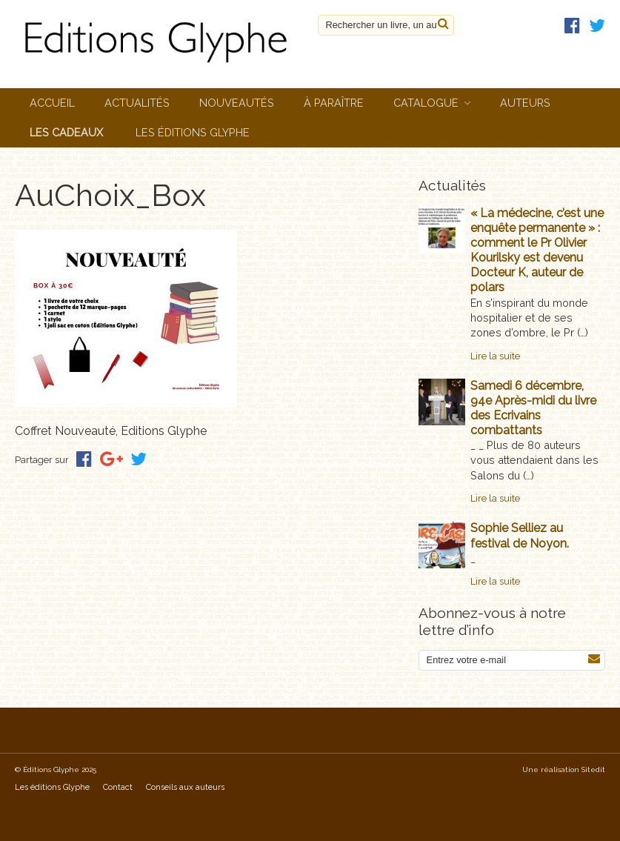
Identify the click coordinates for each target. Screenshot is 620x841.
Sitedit (593, 769)
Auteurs (525, 102)
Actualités (137, 102)
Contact (118, 787)
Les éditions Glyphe (193, 132)
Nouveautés (236, 102)
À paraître (334, 102)
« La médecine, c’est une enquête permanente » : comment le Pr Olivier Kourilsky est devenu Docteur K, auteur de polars (537, 250)
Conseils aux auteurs (185, 787)
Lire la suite (495, 356)
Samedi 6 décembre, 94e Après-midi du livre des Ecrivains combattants (533, 408)
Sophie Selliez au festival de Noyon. (519, 535)
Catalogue (426, 102)
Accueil (52, 102)
